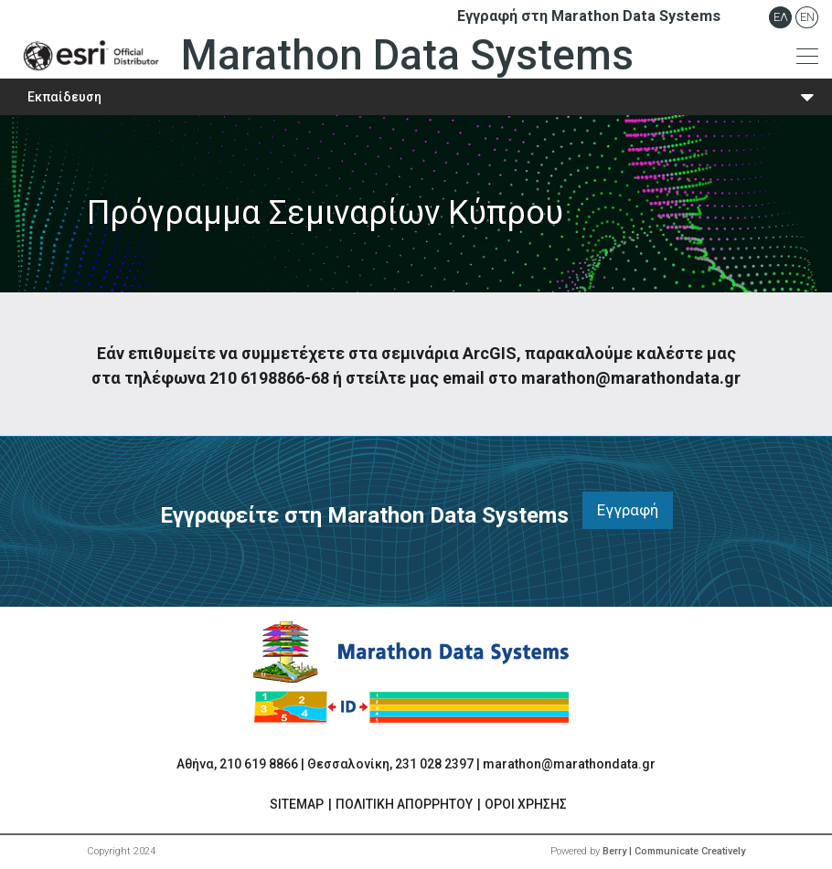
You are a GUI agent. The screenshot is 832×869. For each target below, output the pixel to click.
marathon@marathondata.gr (569, 764)
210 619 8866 (258, 764)
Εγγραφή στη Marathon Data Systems (588, 16)
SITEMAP (297, 804)
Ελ (780, 17)
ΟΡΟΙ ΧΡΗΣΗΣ (526, 804)
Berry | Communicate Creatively (674, 851)
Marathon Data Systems (324, 56)
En (807, 17)
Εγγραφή (627, 510)
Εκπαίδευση (64, 97)
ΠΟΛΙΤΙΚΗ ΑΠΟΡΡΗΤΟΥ (404, 804)
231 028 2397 (434, 764)
